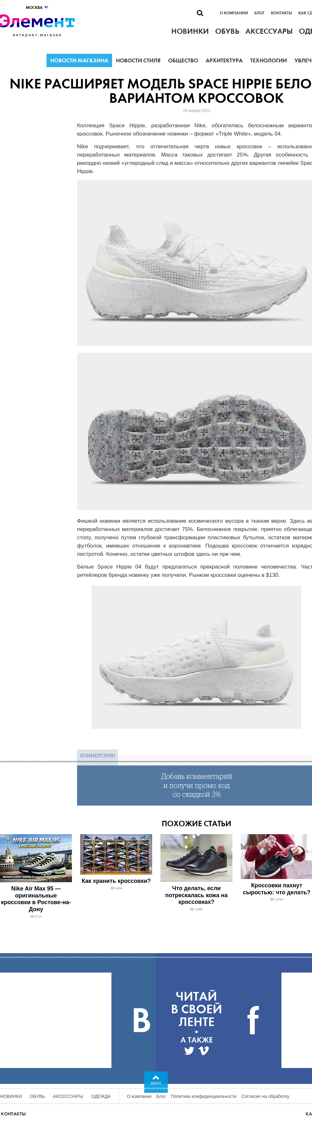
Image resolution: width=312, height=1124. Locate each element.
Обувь (37, 1096)
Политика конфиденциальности (204, 1096)
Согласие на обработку (265, 1096)
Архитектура (224, 60)
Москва (37, 7)
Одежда (101, 1096)
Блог (259, 13)
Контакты (281, 13)
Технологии (268, 60)
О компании (234, 13)
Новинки (11, 1096)
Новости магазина (79, 60)
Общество (183, 60)
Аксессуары (68, 1096)
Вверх (156, 1083)
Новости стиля (138, 60)
